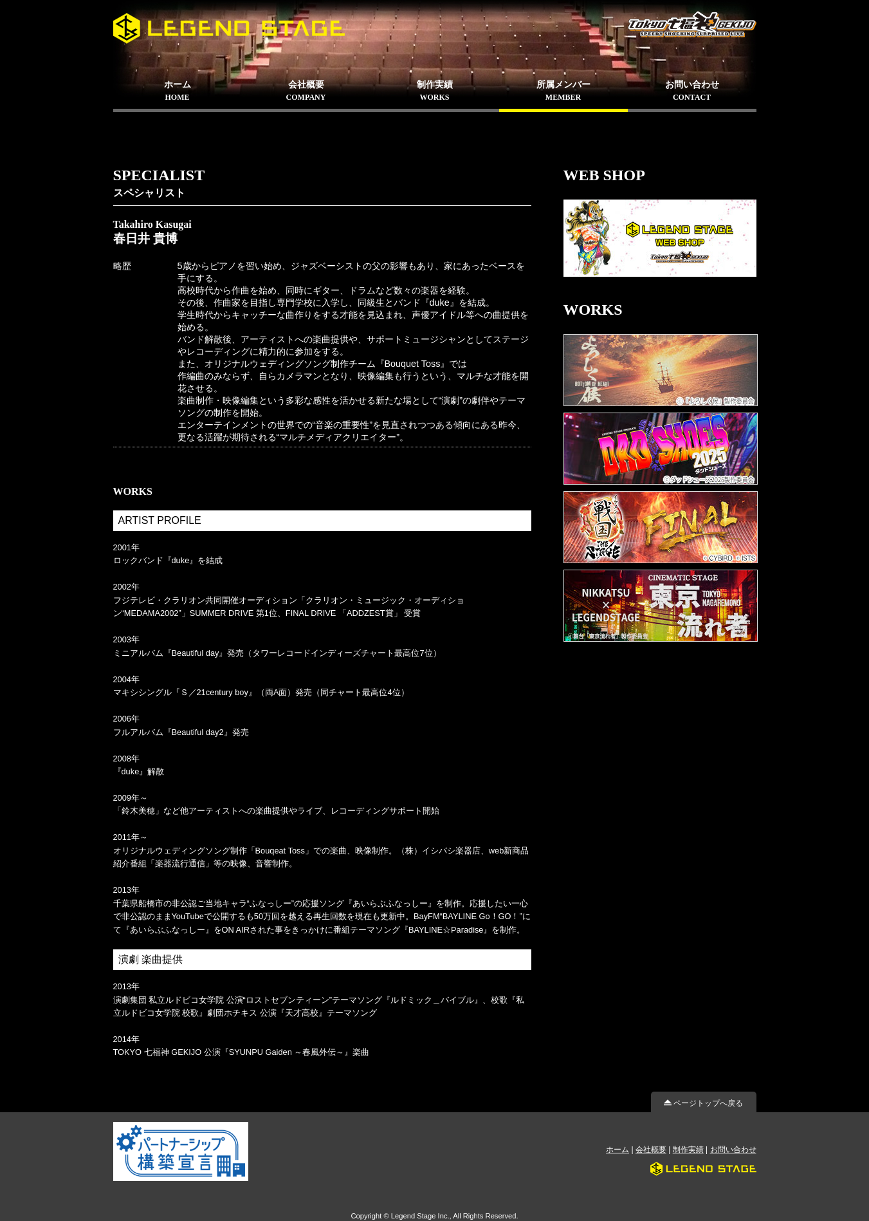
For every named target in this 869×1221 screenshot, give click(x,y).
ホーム (617, 1149)
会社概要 (651, 1149)
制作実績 (688, 1149)
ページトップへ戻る (703, 1103)
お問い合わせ (733, 1149)
